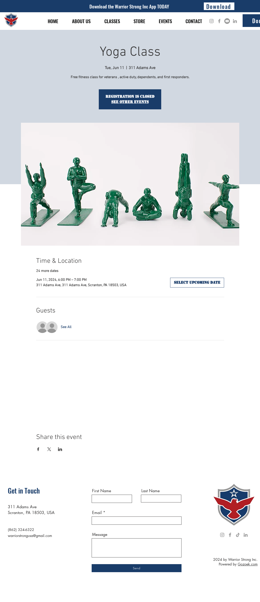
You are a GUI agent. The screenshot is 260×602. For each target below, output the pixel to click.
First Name (101, 491)
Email (97, 512)
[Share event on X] (49, 449)
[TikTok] (238, 535)
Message (99, 534)
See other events (130, 102)
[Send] (137, 568)
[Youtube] (227, 21)
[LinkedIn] (235, 21)
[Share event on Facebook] (38, 449)
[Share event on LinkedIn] (60, 449)
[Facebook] (219, 21)
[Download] (219, 6)
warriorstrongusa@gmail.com (30, 535)
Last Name (150, 491)
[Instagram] (211, 21)
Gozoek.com (248, 564)
